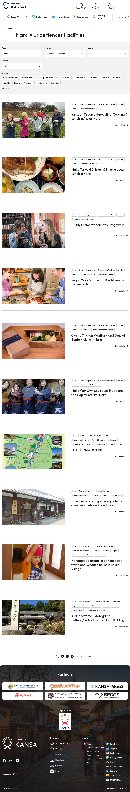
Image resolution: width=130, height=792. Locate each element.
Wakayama (99, 747)
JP (14, 774)
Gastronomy (79, 77)
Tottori (97, 762)
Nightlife (6, 83)
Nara (6, 53)
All (91, 53)
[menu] (123, 6)
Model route (42, 83)
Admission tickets (10, 77)
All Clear (5, 88)
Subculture (105, 77)
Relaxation (92, 77)
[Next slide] (128, 17)
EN (18, 774)
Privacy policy (112, 788)
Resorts (17, 83)
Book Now (55, 83)
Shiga (96, 755)
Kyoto (89, 751)
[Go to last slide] (27, 17)
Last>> (88, 656)
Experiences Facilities (56, 53)
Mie (88, 762)
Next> (79, 656)
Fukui (89, 755)
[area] (12, 17)
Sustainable (65, 77)
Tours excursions (28, 77)
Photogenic (28, 83)
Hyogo (90, 758)
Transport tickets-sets (48, 77)
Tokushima (99, 758)
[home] (37, 6)
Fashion (116, 77)
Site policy (124, 788)
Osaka (90, 747)
